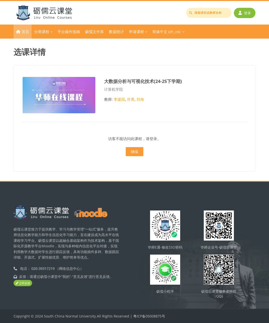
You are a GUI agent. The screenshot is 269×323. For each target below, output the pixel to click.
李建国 (119, 99)
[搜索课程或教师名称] (208, 13)
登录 (244, 13)
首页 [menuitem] (25, 31)
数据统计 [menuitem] (116, 31)
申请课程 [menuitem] (136, 31)
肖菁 (130, 99)
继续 (134, 151)
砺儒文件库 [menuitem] (94, 31)
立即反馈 (23, 283)
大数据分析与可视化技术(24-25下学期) (143, 81)
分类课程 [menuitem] (41, 31)
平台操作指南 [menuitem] (68, 31)
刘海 (140, 99)
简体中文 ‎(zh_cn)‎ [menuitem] (166, 31)
